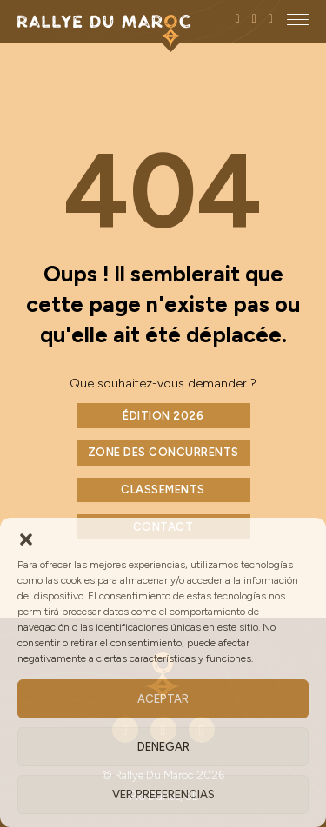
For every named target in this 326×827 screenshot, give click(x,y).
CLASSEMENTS (163, 489)
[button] (26, 539)
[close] (298, 19)
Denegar (163, 746)
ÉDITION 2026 (163, 415)
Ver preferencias (163, 794)
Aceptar (163, 698)
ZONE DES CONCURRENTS (163, 452)
